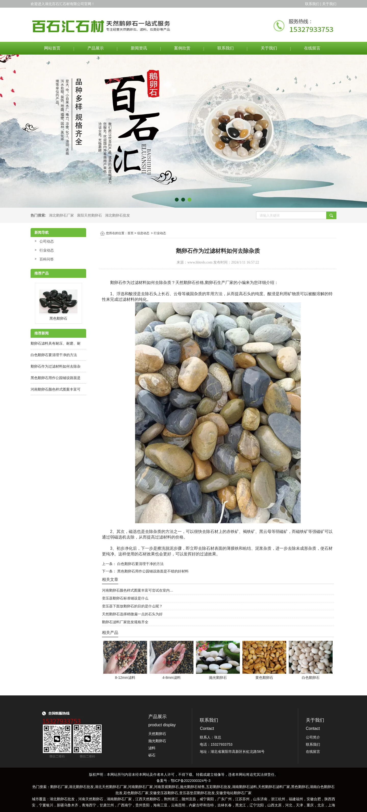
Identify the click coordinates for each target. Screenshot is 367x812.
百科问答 (47, 259)
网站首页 (52, 48)
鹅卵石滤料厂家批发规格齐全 (125, 622)
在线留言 (312, 48)
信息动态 (143, 233)
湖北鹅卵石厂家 (61, 215)
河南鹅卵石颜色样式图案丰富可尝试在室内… (137, 590)
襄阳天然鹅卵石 (89, 215)
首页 (130, 233)
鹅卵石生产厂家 (219, 282)
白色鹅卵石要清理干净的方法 (54, 355)
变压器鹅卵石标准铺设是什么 (125, 598)
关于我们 (269, 48)
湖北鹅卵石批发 (117, 215)
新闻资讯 (139, 48)
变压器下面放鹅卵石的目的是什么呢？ (132, 606)
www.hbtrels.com (200, 262)
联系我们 (225, 48)
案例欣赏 (182, 48)
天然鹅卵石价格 (189, 282)
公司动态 (47, 241)
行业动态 (47, 250)
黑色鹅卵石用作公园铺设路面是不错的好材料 (152, 571)
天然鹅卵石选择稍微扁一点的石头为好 (132, 614)
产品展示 (95, 48)
